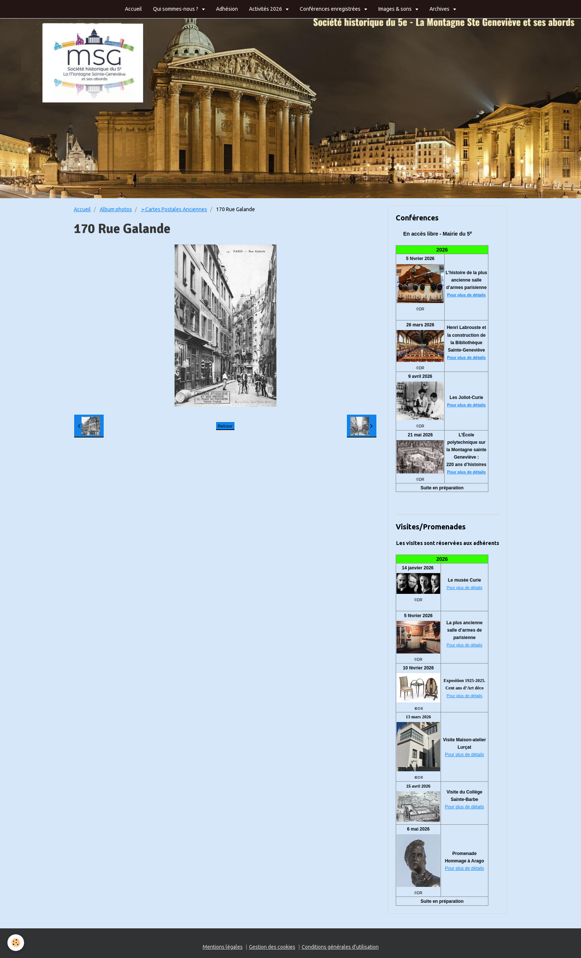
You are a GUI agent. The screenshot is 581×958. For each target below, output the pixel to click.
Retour (225, 425)
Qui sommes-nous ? (176, 9)
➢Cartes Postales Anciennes (174, 209)
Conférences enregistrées (331, 9)
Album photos (116, 209)
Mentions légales (223, 947)
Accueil (133, 9)
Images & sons (395, 9)
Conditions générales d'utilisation (340, 947)
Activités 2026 (266, 9)
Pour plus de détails (466, 295)
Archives (440, 9)
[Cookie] (15, 942)
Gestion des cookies (272, 947)
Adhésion (227, 9)
